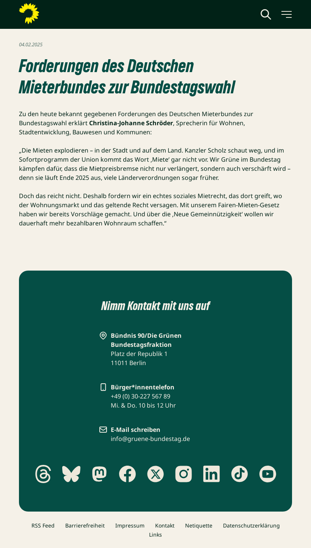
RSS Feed (43, 525)
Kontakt (164, 525)
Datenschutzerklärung (251, 525)
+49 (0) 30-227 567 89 (140, 396)
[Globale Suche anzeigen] (266, 14)
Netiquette (198, 525)
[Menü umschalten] (286, 14)
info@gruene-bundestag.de (150, 439)
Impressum (130, 525)
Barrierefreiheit (85, 525)
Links (155, 534)
